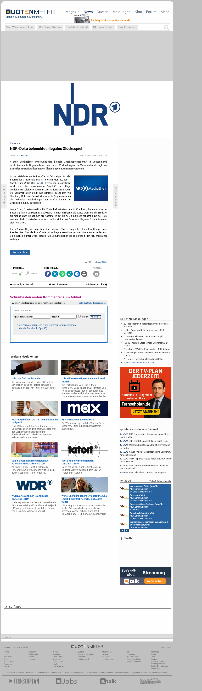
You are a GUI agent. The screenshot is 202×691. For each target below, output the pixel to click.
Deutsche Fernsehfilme (149, 672)
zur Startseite (58, 284)
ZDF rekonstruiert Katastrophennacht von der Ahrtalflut (146, 325)
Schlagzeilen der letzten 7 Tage (139, 362)
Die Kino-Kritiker (133, 657)
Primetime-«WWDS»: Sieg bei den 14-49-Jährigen (147, 348)
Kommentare (20, 252)
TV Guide (88, 672)
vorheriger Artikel (21, 284)
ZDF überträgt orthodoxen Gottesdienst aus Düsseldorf (144, 467)
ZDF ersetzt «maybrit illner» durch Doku (143, 358)
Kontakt (154, 659)
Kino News (11, 672)
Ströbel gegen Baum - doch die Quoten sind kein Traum (147, 354)
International (58, 661)
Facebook (8, 664)
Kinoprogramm (133, 672)
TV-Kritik (105, 657)
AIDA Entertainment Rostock (144, 524)
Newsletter (8, 657)
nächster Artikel (96, 284)
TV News (66, 672)
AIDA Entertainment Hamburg (141, 506)
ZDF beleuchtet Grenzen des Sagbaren (143, 472)
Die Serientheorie (50, 27)
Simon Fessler (21, 155)
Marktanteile (82, 657)
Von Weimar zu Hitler (20, 27)
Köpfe (55, 664)
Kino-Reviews (107, 659)
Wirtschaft (57, 659)
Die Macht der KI (77, 27)
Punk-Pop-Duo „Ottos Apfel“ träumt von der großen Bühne (145, 460)
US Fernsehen (56, 672)
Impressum (155, 668)
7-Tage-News (9, 661)
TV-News (56, 654)
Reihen (31, 657)
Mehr (165, 11)
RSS (5, 654)
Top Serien (163, 672)
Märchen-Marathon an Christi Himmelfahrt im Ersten (145, 446)
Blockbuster (97, 672)
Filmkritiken (44, 672)
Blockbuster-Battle (134, 661)
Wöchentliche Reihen (86, 654)
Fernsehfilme (108, 672)
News (88, 11)
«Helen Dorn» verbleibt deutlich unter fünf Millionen (144, 331)
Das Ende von (127, 27)
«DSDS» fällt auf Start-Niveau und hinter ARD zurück (146, 344)
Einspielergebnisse (134, 659)
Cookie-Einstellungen (159, 666)
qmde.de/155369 (100, 262)
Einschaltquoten (76, 672)
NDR (42, 183)
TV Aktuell (21, 672)
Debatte (105, 654)
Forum (151, 11)
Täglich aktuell (83, 659)
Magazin (72, 11)
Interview (32, 659)
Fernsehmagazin (32, 672)
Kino (138, 11)
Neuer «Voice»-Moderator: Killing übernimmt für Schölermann (145, 453)
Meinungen (122, 11)
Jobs (153, 657)
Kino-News (131, 654)
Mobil (6, 659)
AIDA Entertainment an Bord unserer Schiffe (139, 488)
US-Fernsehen (58, 666)
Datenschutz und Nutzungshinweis (158, 662)
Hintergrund (33, 654)
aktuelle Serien (120, 672)
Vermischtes (58, 657)
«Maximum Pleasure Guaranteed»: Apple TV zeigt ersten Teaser (145, 338)
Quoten (102, 11)
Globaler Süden (103, 27)
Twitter (6, 666)
